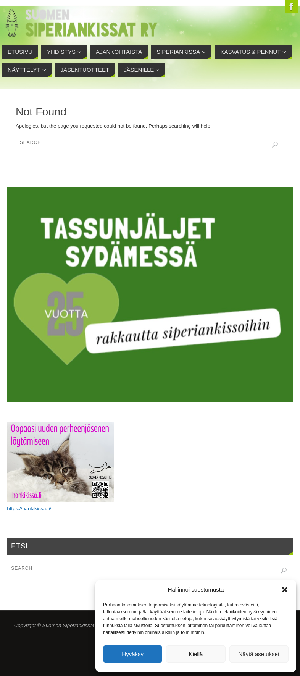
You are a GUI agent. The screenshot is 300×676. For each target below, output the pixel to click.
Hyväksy (133, 654)
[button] (285, 590)
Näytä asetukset (259, 654)
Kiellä (196, 654)
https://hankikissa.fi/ (29, 508)
